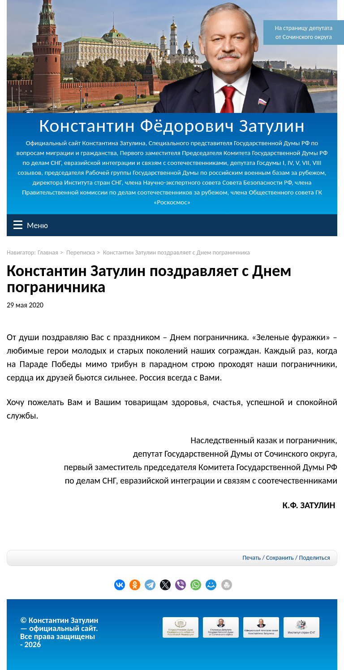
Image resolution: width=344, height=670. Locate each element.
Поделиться (314, 558)
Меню (17, 225)
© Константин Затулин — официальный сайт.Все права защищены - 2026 (59, 632)
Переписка (80, 252)
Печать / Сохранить (267, 558)
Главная (48, 252)
